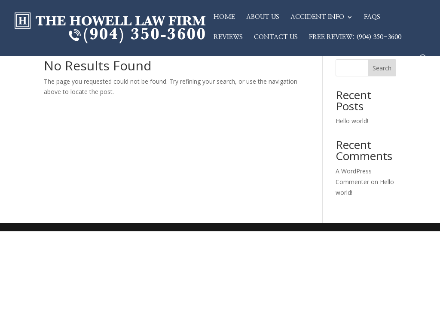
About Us (262, 17)
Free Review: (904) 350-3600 (355, 37)
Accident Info (317, 17)
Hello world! (352, 121)
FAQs (372, 17)
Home (224, 17)
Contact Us (276, 37)
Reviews (228, 37)
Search (382, 68)
